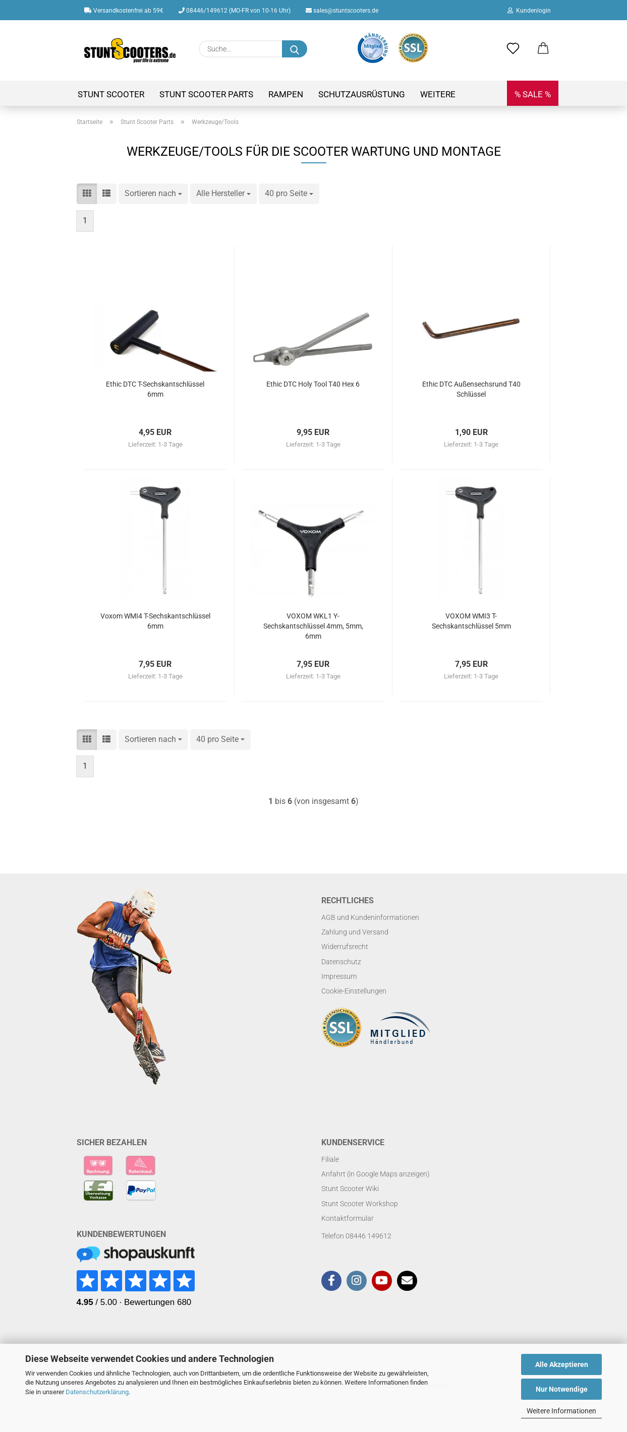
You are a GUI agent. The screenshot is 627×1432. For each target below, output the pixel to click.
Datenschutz (341, 962)
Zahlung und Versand (354, 932)
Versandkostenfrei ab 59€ (123, 10)
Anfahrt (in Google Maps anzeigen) (375, 1174)
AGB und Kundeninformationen (370, 917)
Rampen (285, 94)
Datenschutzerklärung (97, 1392)
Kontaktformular (347, 1218)
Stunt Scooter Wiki (350, 1189)
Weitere (437, 94)
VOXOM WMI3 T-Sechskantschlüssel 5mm (471, 621)
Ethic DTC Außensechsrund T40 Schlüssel (471, 389)
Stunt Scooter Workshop (359, 1204)
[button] (543, 49)
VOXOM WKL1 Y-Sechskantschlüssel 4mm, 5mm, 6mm (313, 626)
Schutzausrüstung (361, 94)
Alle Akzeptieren (561, 1364)
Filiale (330, 1159)
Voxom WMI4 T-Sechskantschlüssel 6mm (155, 621)
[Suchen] (294, 48)
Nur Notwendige (562, 1389)
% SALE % (533, 94)
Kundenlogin (529, 10)
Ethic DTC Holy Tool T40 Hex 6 (313, 384)
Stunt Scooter (111, 94)
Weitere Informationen (561, 1411)
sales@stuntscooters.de (342, 10)
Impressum (339, 976)
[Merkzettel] (513, 49)
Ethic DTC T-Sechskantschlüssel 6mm (155, 389)
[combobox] (153, 193)
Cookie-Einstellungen (353, 991)
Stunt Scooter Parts (206, 94)
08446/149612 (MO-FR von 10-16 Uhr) (235, 10)
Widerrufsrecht (344, 947)
